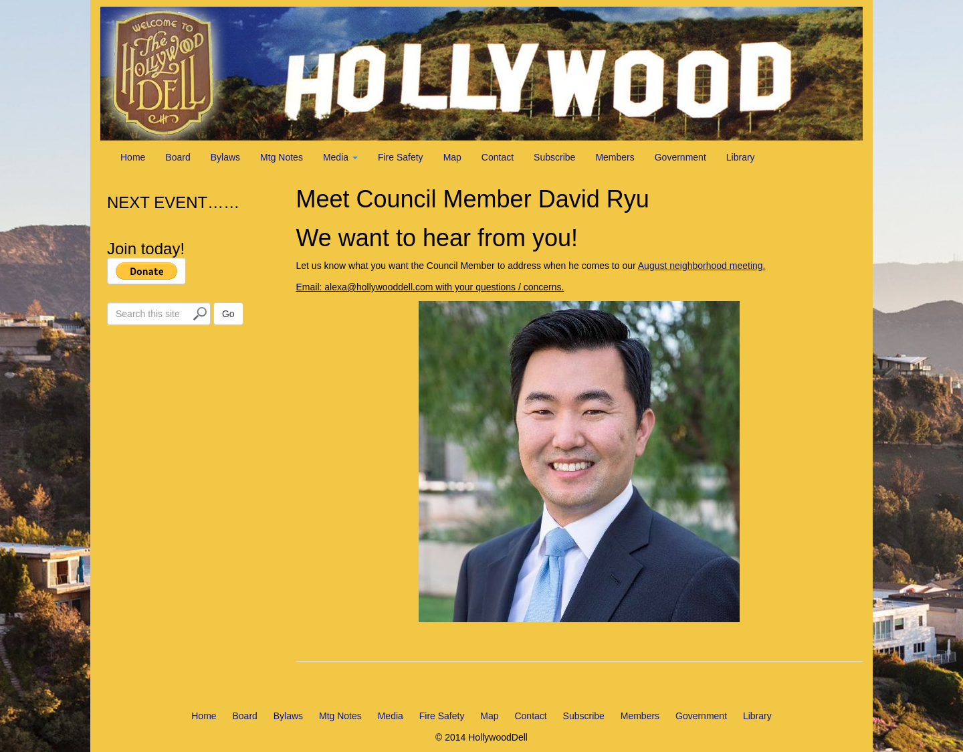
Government (680, 157)
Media (340, 157)
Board (177, 157)
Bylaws (225, 157)
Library (740, 157)
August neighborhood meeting (700, 265)
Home (132, 157)
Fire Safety (400, 157)
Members (614, 157)
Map (452, 157)
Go (228, 313)
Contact (497, 157)
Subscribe (554, 157)
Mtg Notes (281, 157)
